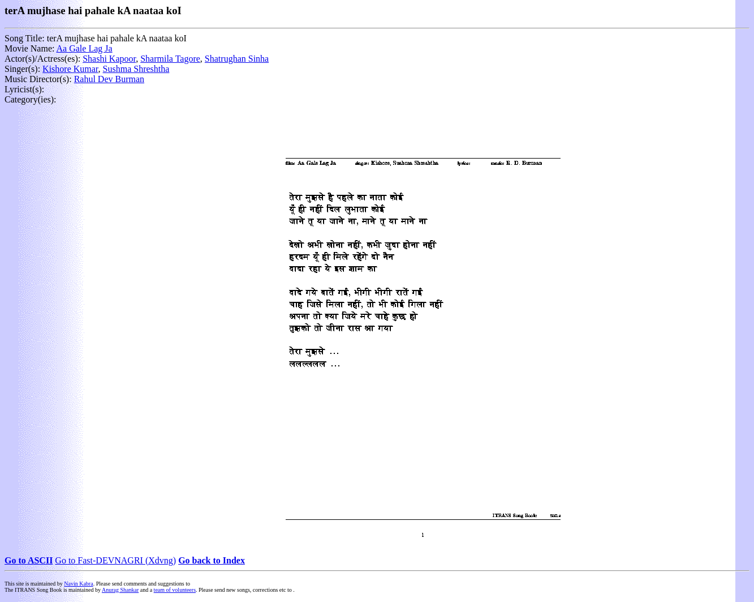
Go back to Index (211, 560)
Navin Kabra (78, 583)
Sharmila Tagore (170, 58)
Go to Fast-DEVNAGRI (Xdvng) (115, 560)
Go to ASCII (29, 560)
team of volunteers (175, 590)
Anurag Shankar (120, 590)
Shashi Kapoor (109, 58)
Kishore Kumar (70, 69)
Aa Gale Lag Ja (85, 48)
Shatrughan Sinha (237, 58)
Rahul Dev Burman (109, 79)
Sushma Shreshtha (136, 69)
